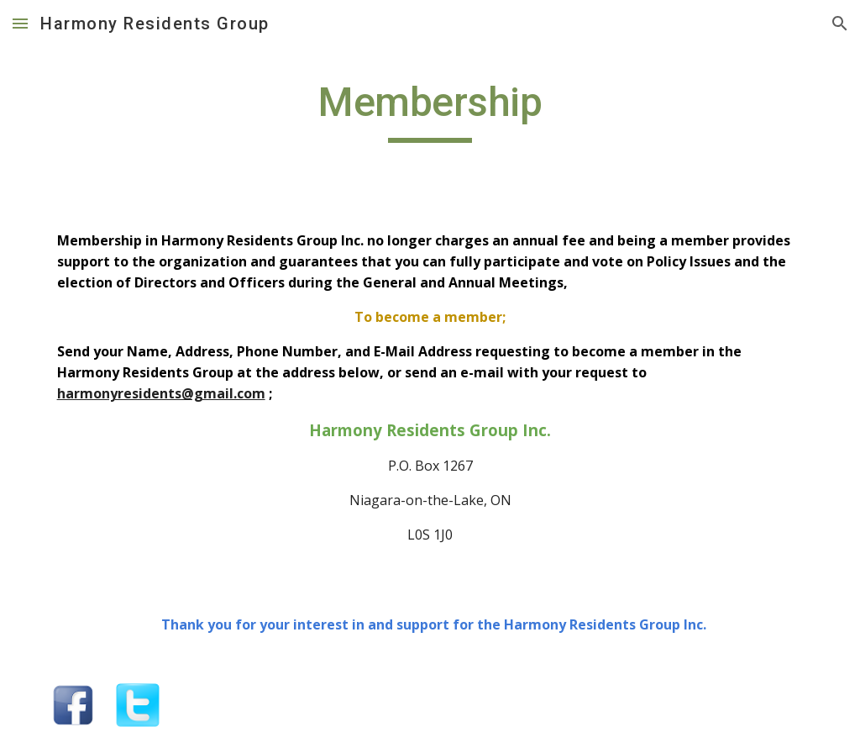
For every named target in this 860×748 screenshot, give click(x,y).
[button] (20, 23)
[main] (430, 110)
